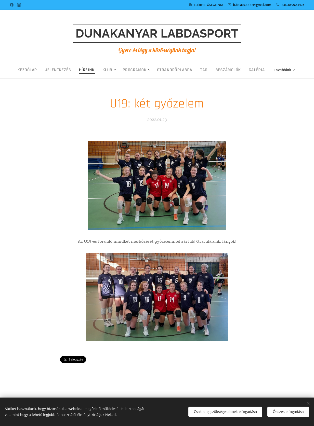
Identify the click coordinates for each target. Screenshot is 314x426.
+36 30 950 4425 (292, 4)
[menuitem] (49, 70)
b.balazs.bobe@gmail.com (252, 4)
